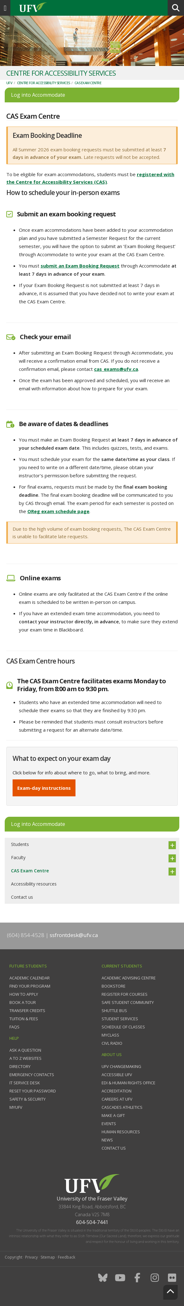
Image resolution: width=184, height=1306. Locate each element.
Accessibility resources (34, 884)
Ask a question (25, 1050)
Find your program (29, 986)
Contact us (22, 897)
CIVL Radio (112, 1043)
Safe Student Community (128, 1002)
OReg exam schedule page (58, 511)
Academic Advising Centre (129, 978)
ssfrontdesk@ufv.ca (74, 935)
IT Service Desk (24, 1083)
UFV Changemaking (121, 1066)
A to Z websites (25, 1058)
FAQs (14, 1027)
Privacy (31, 1257)
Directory (20, 1066)
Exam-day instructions (44, 788)
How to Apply (23, 994)
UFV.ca (56, 8)
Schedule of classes (123, 1027)
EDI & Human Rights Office (128, 1083)
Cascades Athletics (122, 1107)
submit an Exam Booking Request (80, 266)
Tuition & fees (23, 1018)
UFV (9, 82)
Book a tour (22, 1002)
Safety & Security (27, 1099)
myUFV (15, 1107)
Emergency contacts (31, 1074)
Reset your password (32, 1091)
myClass (110, 1035)
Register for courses (125, 994)
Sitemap (48, 1257)
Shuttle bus (114, 1010)
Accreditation (116, 1091)
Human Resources (121, 1132)
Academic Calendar (29, 978)
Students (20, 844)
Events (109, 1123)
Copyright (13, 1257)
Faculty (18, 857)
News (107, 1140)
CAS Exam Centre (88, 82)
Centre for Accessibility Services (43, 82)
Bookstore (113, 986)
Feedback (66, 1257)
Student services (120, 1018)
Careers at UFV (117, 1099)
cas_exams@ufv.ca (116, 369)
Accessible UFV (117, 1074)
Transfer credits (27, 1010)
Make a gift (113, 1115)
